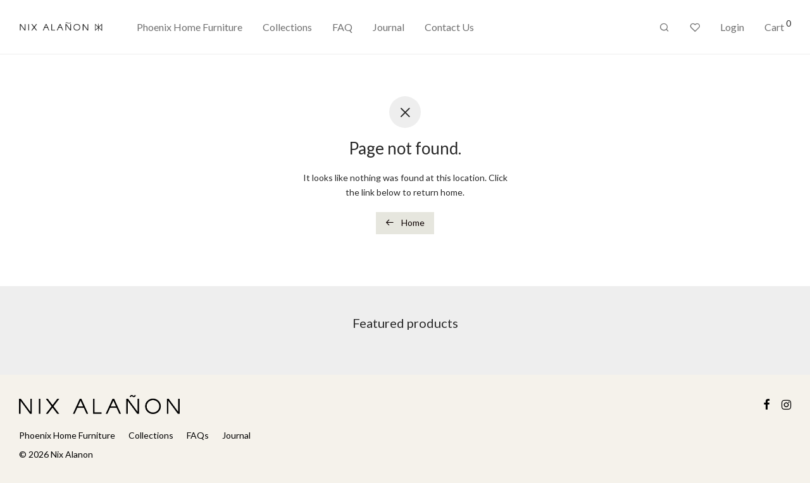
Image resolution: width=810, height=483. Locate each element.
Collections (287, 27)
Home (405, 222)
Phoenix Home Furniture (189, 27)
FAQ (342, 27)
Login (732, 27)
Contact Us (449, 27)
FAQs (198, 435)
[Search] (664, 27)
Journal (388, 27)
